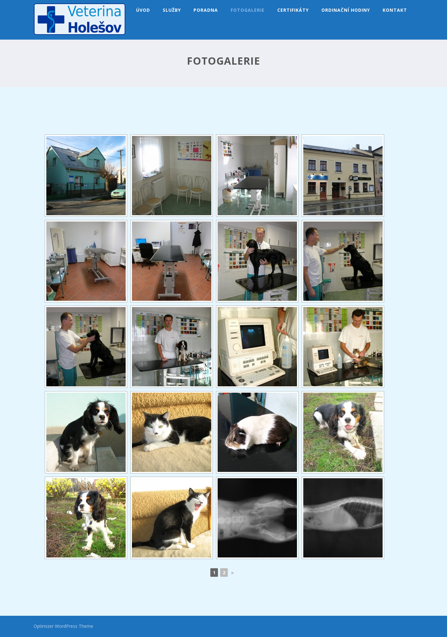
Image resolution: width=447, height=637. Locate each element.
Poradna (206, 10)
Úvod (143, 10)
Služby (172, 10)
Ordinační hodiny (345, 10)
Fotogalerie (248, 10)
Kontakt (395, 10)
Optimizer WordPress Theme (63, 626)
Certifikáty (293, 10)
